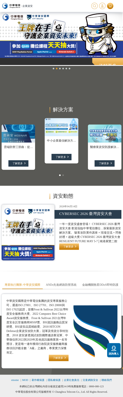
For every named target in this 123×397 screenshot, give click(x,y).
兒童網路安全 (90, 380)
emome (15, 380)
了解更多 (17, 163)
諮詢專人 (114, 350)
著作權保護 (38, 380)
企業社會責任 (71, 380)
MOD (25, 380)
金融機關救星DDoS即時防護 (100, 284)
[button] (53, 68)
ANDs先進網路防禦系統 (61, 284)
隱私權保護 (54, 380)
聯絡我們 (107, 380)
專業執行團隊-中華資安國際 (22, 284)
